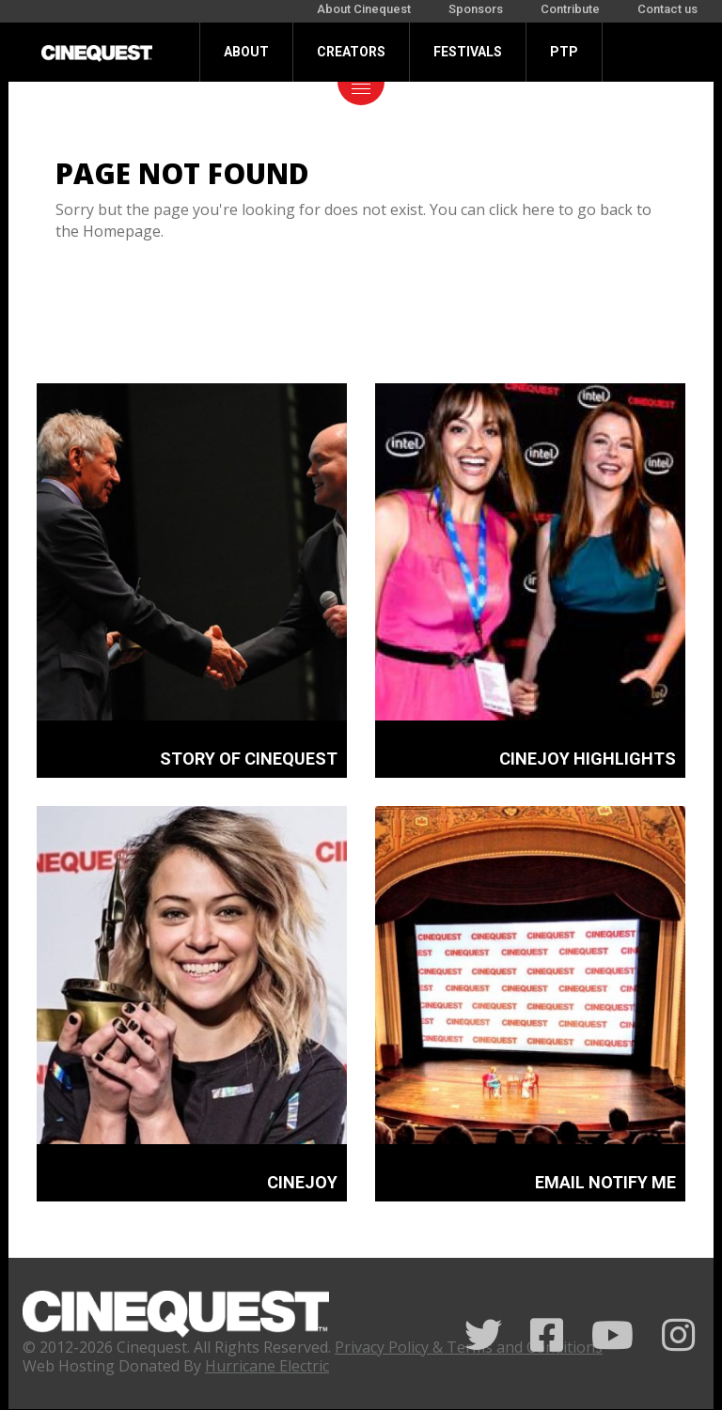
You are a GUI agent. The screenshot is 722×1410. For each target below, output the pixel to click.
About (246, 51)
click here (522, 209)
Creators (351, 51)
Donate (249, 110)
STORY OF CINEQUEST (248, 758)
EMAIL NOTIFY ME (605, 1182)
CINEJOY (302, 1182)
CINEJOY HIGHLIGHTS (587, 758)
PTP (564, 51)
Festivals (467, 51)
